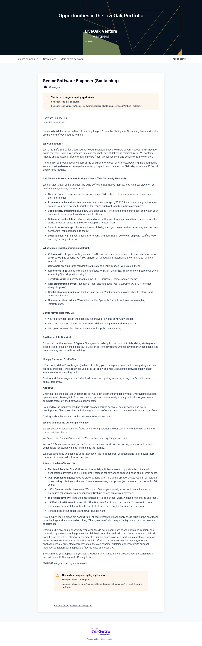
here (102, 510)
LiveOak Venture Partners (101, 34)
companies (27, 59)
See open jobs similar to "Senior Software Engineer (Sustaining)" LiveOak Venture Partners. (96, 106)
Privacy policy (93, 639)
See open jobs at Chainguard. (65, 101)
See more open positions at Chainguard (73, 605)
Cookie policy (107, 639)
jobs (49, 59)
